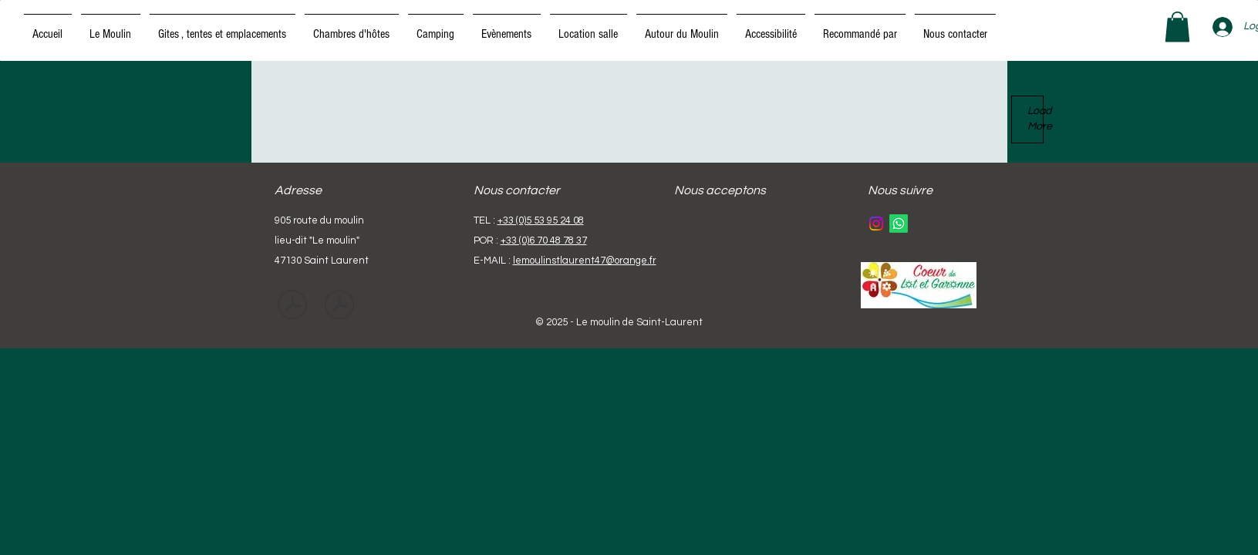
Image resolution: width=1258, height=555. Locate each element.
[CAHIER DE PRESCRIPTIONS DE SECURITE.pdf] (292, 307)
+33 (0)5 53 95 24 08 (540, 220)
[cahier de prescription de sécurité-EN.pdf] (339, 307)
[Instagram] (876, 223)
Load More (1035, 119)
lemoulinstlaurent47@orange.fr (584, 260)
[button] (1177, 27)
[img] (695, 232)
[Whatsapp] (898, 223)
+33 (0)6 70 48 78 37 (544, 240)
